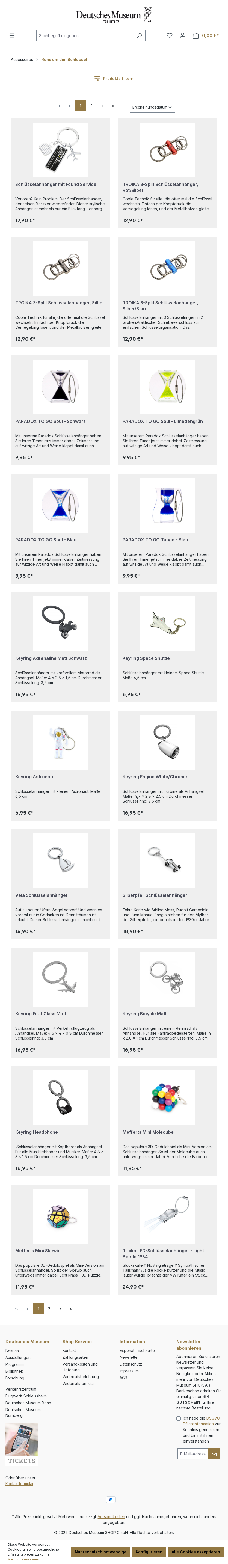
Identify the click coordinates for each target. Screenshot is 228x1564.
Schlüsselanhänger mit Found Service (55, 184)
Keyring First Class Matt (40, 1013)
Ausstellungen (18, 1357)
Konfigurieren (149, 1552)
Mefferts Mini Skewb (37, 1250)
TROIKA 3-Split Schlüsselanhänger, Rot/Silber (160, 187)
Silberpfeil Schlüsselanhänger (155, 895)
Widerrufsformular (79, 1383)
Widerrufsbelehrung (81, 1376)
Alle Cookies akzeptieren (196, 1552)
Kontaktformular (19, 1483)
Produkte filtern (113, 78)
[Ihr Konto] (182, 35)
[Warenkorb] (206, 35)
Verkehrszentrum (20, 1389)
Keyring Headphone (36, 1132)
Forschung (14, 1378)
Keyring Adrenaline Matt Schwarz (51, 658)
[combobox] (84, 35)
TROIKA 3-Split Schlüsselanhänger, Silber (59, 302)
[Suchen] (139, 35)
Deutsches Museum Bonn (28, 1402)
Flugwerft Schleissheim (26, 1396)
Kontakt (69, 1350)
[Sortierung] (152, 107)
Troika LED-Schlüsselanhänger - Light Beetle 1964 (163, 1253)
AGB (123, 1377)
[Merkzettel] (169, 35)
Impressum (129, 1371)
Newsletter (129, 1357)
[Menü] (12, 35)
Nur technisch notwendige (100, 1552)
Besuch (12, 1350)
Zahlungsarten (75, 1357)
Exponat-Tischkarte (137, 1350)
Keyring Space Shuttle (146, 658)
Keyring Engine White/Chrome (155, 776)
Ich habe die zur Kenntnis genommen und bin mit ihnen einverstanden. (202, 1429)
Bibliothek (14, 1371)
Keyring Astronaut (35, 776)
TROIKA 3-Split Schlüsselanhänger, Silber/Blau (160, 305)
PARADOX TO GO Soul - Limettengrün (163, 421)
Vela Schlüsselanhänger (41, 895)
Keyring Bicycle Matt (145, 1013)
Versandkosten (111, 1516)
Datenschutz (131, 1364)
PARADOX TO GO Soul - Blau (45, 539)
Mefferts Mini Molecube (148, 1132)
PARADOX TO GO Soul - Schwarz (50, 421)
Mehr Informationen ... (25, 1559)
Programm (14, 1364)
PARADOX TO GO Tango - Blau (155, 539)
